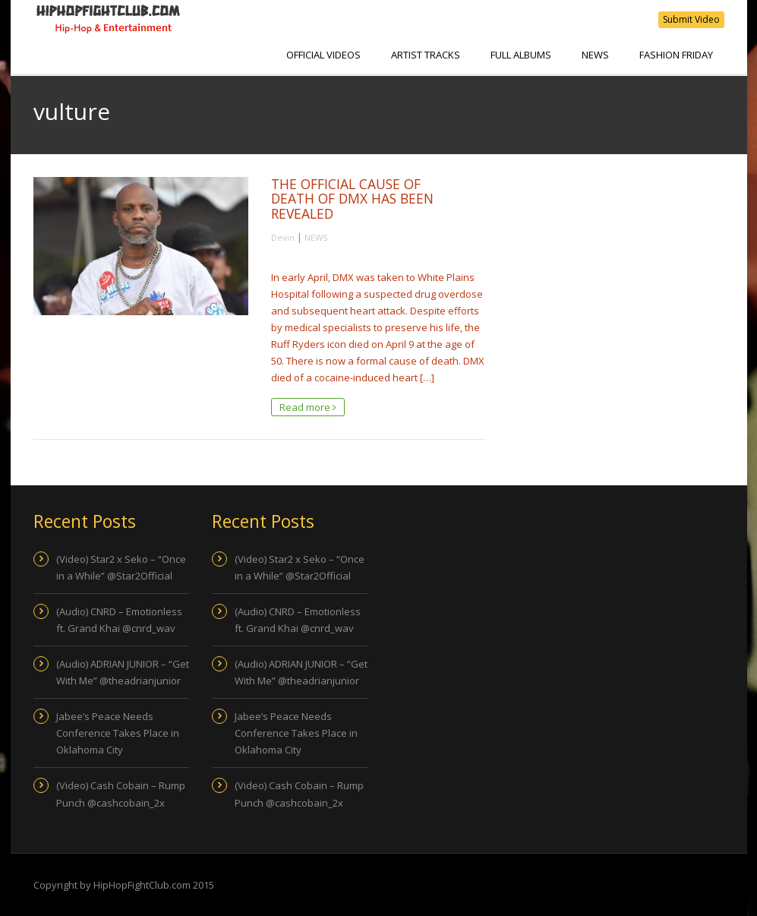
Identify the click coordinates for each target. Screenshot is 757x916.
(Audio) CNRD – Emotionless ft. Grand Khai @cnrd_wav (119, 620)
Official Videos (323, 55)
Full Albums (520, 55)
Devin (283, 237)
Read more (307, 407)
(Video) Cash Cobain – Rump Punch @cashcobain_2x (120, 794)
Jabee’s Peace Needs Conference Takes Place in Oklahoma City (117, 732)
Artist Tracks (425, 55)
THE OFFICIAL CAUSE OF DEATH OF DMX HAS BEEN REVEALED (352, 199)
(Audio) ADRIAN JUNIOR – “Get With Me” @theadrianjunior (122, 672)
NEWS (595, 55)
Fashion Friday (676, 55)
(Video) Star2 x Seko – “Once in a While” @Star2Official (121, 567)
